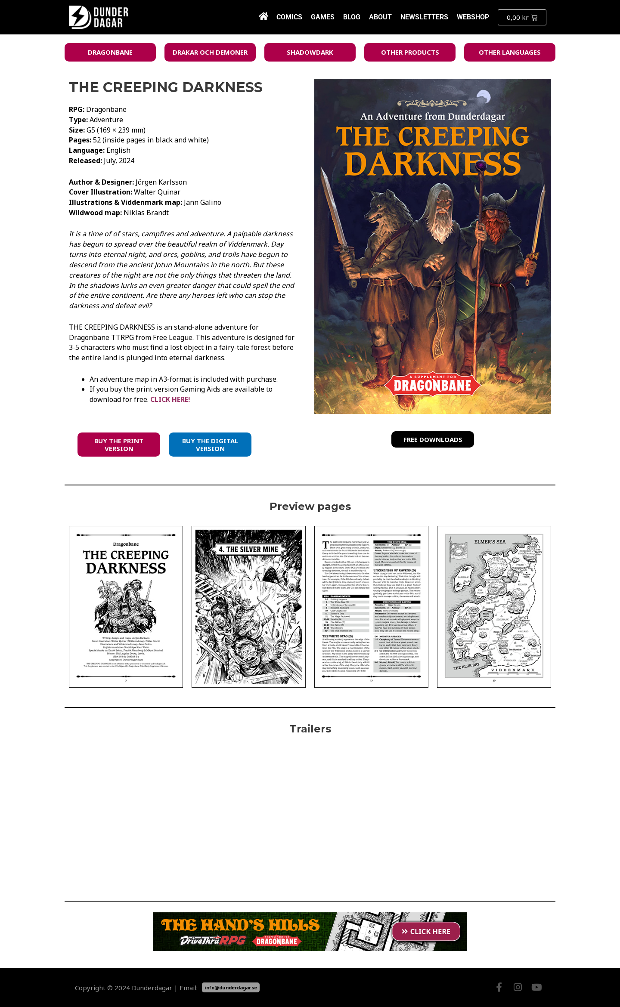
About (380, 17)
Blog (351, 17)
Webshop (473, 17)
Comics (289, 17)
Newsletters (424, 17)
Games (323, 17)
